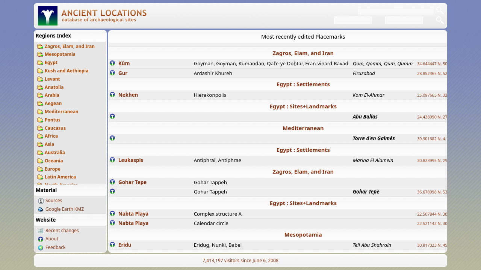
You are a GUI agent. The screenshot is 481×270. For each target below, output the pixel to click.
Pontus (53, 120)
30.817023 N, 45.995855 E (441, 245)
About (51, 239)
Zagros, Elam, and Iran (70, 46)
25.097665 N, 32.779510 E (441, 95)
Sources (53, 200)
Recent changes (62, 230)
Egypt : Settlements (303, 84)
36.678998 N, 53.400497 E (441, 192)
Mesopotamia (60, 54)
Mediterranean (62, 111)
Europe (53, 169)
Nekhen (128, 95)
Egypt (51, 62)
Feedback (55, 247)
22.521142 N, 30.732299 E (441, 223)
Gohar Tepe (132, 182)
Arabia (52, 95)
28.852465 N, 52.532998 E (441, 73)
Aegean (53, 103)
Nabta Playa (133, 213)
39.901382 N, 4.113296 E (440, 138)
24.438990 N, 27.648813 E (441, 117)
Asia (49, 144)
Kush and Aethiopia (66, 71)
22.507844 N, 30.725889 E (441, 214)
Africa (51, 136)
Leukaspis (130, 160)
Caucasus (55, 128)
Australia (55, 152)
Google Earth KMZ (64, 209)
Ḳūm (124, 63)
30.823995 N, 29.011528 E (441, 160)
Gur (122, 73)
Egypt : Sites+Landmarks (303, 106)
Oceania (54, 161)
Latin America (60, 177)
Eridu (125, 245)
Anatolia (54, 87)
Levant (52, 79)
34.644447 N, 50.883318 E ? (442, 63)
